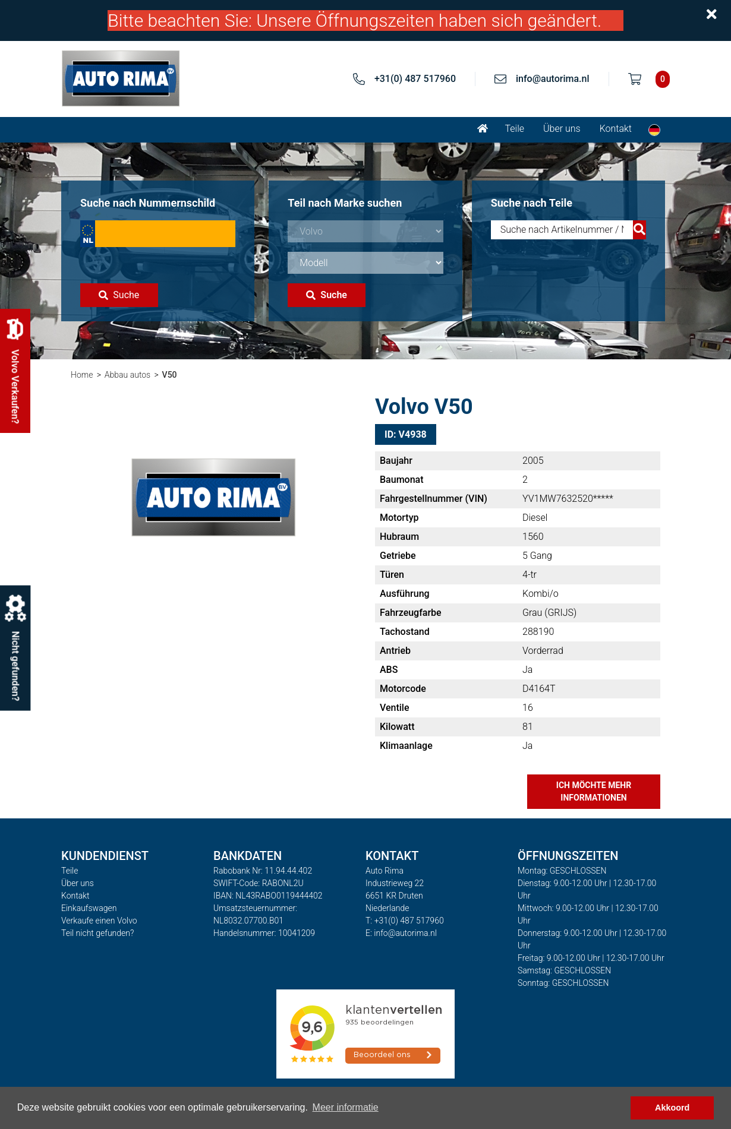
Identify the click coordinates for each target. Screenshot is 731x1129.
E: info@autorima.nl (401, 933)
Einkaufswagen (88, 908)
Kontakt (616, 128)
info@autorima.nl (553, 78)
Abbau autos (127, 375)
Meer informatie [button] (346, 1107)
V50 (169, 375)
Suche (119, 295)
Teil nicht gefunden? (97, 933)
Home (82, 375)
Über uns (562, 128)
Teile (514, 128)
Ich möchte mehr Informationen (593, 791)
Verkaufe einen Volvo (99, 920)
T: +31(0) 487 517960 (405, 920)
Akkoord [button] (672, 1107)
